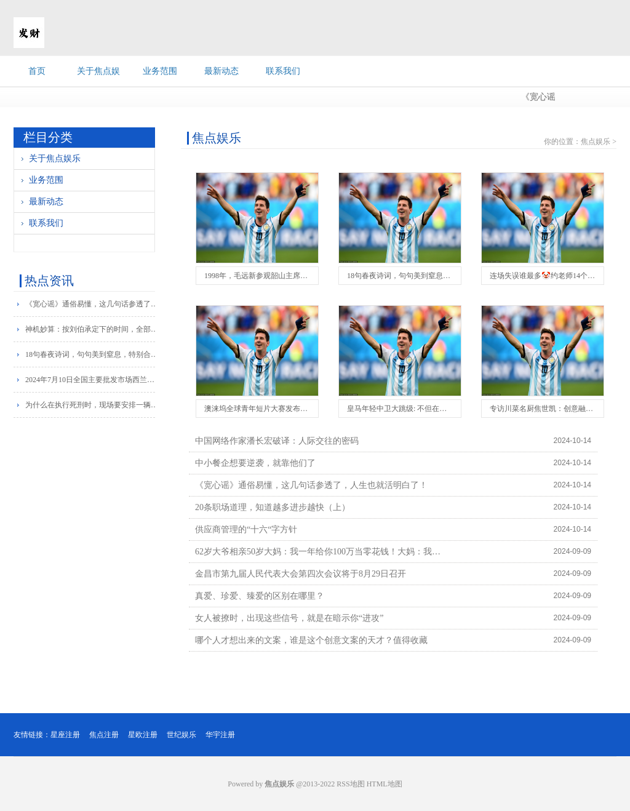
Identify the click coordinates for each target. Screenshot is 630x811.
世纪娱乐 (181, 734)
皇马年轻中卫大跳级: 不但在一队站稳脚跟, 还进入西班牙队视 (446, 408)
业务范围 (160, 71)
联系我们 (283, 71)
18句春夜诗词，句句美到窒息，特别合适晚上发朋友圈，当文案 (92, 354)
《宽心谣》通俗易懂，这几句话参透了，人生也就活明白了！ (92, 304)
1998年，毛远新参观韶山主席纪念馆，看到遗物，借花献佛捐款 (307, 275)
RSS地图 (350, 784)
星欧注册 (143, 734)
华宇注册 (220, 734)
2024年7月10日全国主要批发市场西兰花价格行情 (92, 379)
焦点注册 (104, 734)
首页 (37, 71)
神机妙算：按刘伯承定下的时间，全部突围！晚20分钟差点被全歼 (92, 329)
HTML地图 (384, 784)
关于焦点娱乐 (55, 158)
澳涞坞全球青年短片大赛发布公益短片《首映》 (281, 408)
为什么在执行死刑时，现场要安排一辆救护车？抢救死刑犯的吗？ (92, 405)
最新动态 (221, 71)
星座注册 (65, 734)
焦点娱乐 (595, 141)
